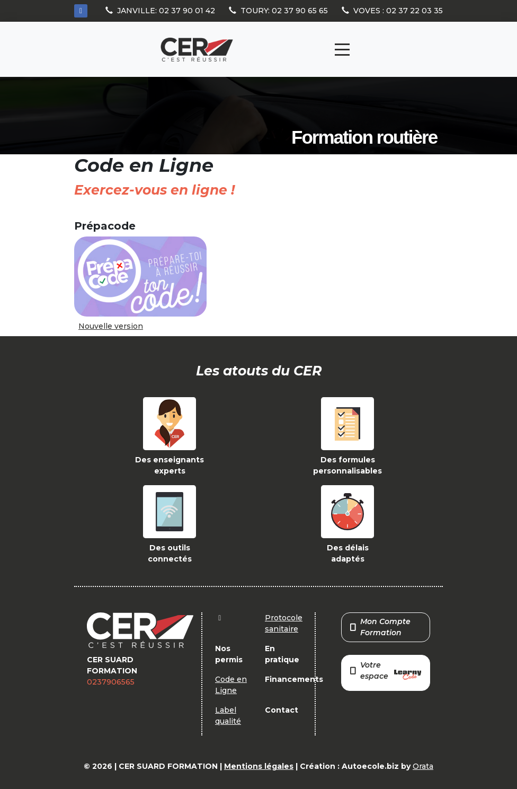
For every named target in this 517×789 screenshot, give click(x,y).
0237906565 (111, 682)
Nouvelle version (110, 326)
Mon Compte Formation (380, 627)
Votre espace (385, 671)
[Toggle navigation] (342, 49)
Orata (423, 766)
